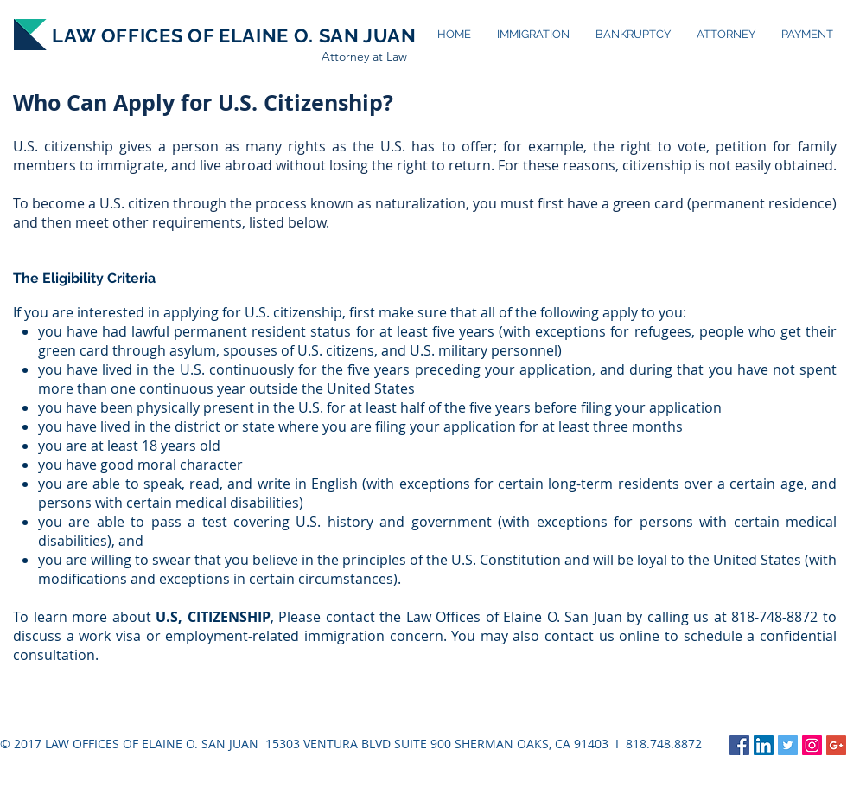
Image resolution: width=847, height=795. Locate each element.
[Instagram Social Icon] (812, 745)
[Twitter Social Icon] (788, 745)
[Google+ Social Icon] (836, 745)
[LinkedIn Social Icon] (764, 745)
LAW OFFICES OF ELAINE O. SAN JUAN (234, 35)
